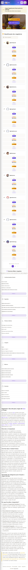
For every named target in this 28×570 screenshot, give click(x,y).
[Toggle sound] (18, 2)
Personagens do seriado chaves (7, 325)
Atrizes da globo (4, 281)
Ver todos (14, 293)
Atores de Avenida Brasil (6, 396)
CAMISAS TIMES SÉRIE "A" (6, 303)
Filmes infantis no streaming (6, 327)
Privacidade (14, 566)
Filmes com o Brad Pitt (5, 333)
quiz (14, 412)
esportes (15, 423)
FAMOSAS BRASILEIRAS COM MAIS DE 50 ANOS (9, 289)
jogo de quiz (5, 417)
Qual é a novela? (4, 392)
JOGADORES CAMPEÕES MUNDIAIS (7, 305)
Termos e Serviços (7, 566)
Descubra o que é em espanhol (7, 355)
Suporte (23, 566)
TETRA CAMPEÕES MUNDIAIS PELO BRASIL (9, 309)
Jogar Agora (14, 22)
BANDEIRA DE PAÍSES (5, 283)
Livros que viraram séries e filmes (7, 331)
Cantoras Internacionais (6, 285)
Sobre (19, 566)
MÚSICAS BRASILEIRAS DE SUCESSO (8, 368)
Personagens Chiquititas (6, 398)
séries (11, 425)
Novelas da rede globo (5, 390)
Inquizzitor (16, 568)
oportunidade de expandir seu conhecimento (14, 559)
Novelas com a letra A (5, 394)
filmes (6, 425)
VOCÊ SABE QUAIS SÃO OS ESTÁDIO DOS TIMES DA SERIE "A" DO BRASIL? (13, 307)
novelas (10, 423)
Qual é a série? (4, 329)
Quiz (24, 408)
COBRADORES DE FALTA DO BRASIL (7, 311)
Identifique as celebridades (6, 287)
